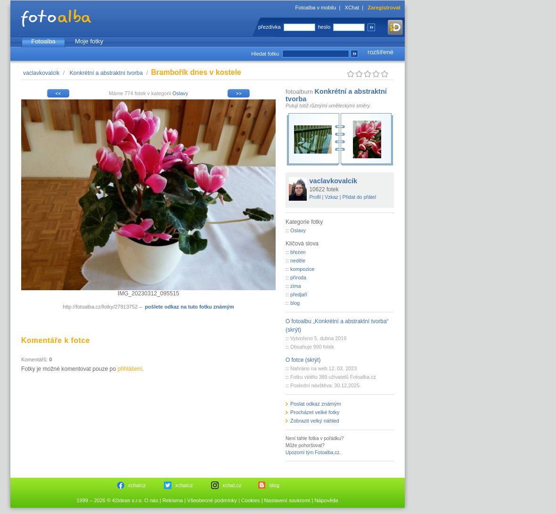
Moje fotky (89, 41)
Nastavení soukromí (287, 500)
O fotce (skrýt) (303, 360)
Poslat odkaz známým (315, 404)
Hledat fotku (265, 54)
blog (295, 303)
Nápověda (326, 500)
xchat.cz (231, 485)
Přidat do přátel (359, 197)
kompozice (302, 269)
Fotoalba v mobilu (315, 7)
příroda (298, 277)
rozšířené (380, 52)
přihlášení (129, 369)
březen (298, 252)
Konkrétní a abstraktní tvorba (106, 73)
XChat (352, 7)
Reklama (173, 500)
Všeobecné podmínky (212, 500)
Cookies (250, 500)
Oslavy (180, 93)
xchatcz (137, 485)
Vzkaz (331, 197)
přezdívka (269, 27)
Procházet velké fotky (315, 412)
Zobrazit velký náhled (314, 421)
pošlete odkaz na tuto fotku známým (189, 307)
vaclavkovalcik (41, 73)
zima (295, 286)
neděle (297, 260)
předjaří (298, 294)
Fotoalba (43, 41)
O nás (151, 500)
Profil (315, 197)
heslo (324, 27)
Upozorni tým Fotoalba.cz (312, 452)
